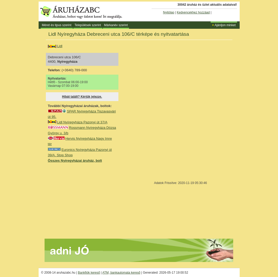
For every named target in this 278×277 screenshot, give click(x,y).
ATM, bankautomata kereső (121, 272)
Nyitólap (168, 12)
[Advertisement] (87, 200)
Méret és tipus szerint (57, 25)
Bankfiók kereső (89, 272)
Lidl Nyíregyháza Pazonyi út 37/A (82, 122)
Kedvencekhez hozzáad (193, 12)
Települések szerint (88, 25)
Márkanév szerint (116, 25)
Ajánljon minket (224, 25)
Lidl (59, 46)
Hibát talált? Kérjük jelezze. (82, 96)
